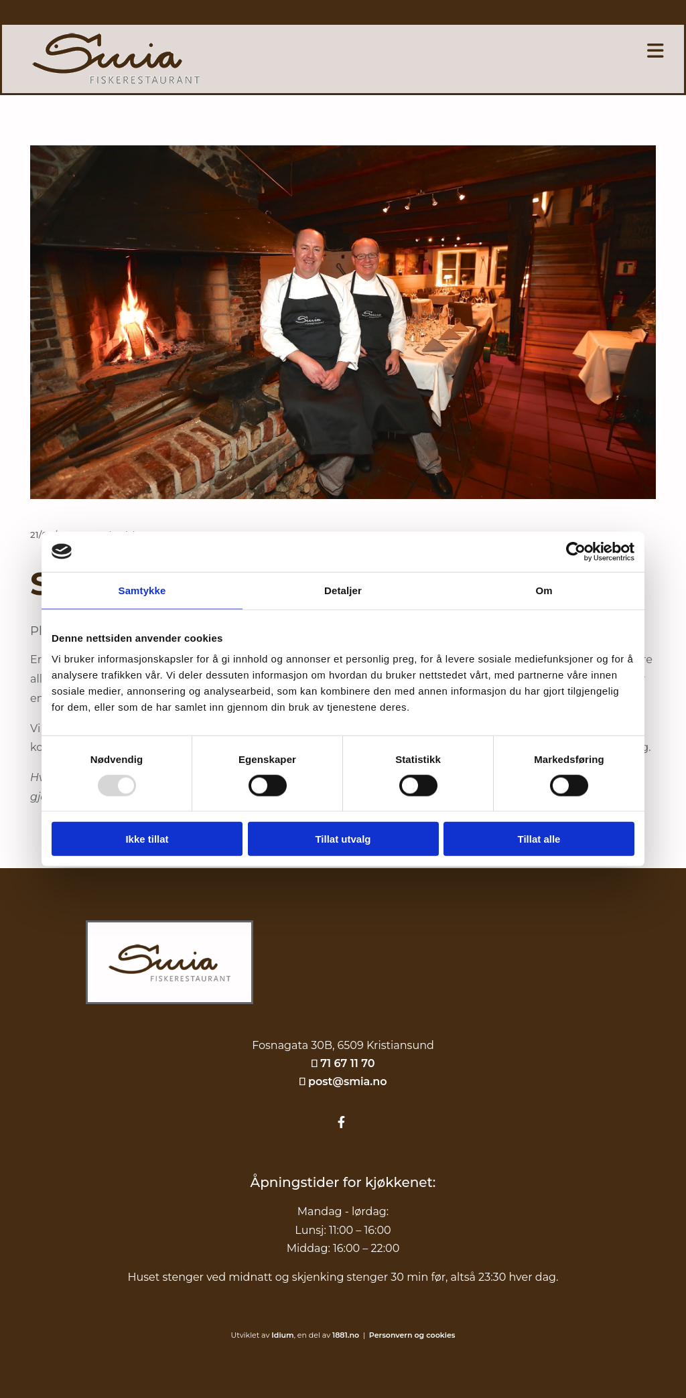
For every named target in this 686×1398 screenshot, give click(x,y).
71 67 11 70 (347, 1063)
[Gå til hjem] (169, 1017)
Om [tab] (543, 590)
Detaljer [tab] (343, 590)
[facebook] (341, 1122)
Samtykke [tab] (142, 590)
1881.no (345, 1335)
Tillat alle (539, 839)
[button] (476, 51)
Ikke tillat (146, 839)
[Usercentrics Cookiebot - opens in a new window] (575, 551)
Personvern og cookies (412, 1335)
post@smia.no (347, 1081)
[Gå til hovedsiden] (116, 80)
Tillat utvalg (342, 839)
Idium (282, 1335)
